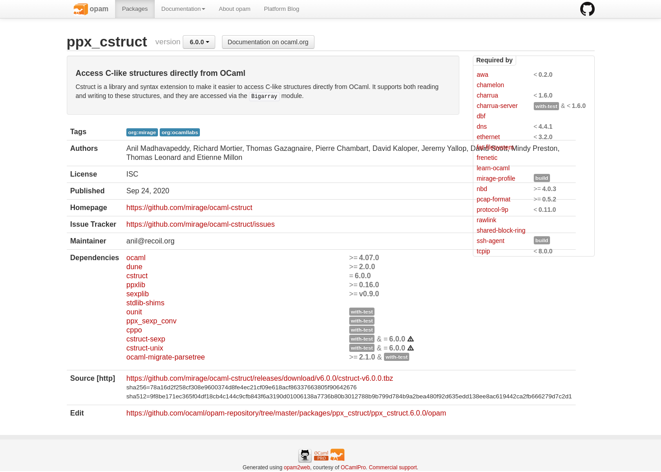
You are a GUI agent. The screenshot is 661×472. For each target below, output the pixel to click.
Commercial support (392, 467)
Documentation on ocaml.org (268, 42)
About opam (234, 8)
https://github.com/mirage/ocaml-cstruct (189, 207)
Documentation (183, 8)
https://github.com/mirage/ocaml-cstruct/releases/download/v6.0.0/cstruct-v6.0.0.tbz (259, 378)
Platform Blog (281, 8)
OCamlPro (353, 467)
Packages (135, 8)
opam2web (297, 467)
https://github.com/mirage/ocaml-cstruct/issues (200, 224)
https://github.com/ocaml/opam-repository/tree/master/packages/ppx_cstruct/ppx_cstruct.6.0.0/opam (286, 413)
